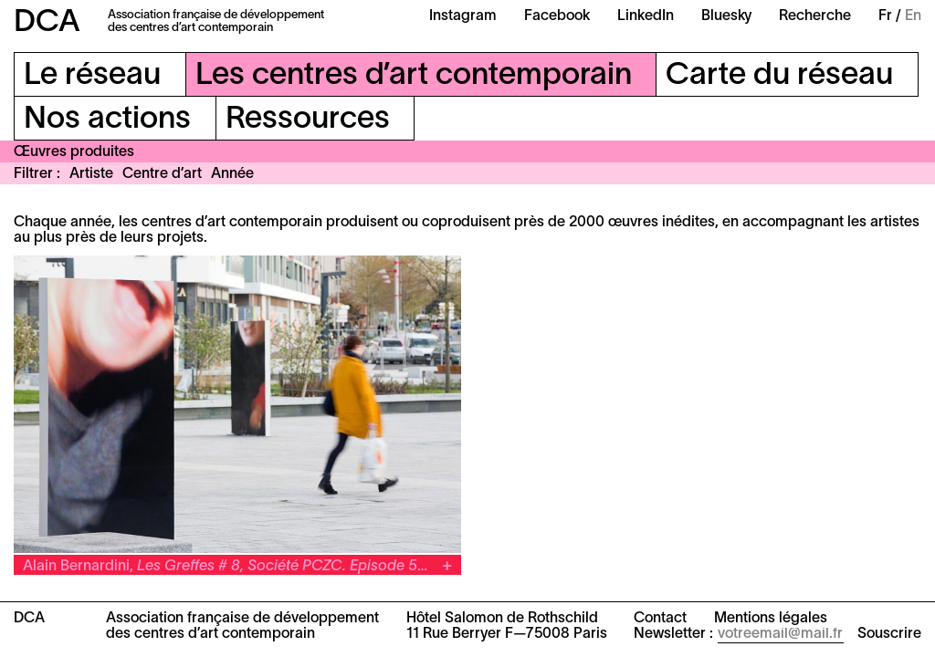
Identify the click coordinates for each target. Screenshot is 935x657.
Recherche (815, 16)
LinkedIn (645, 16)
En (913, 16)
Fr (885, 16)
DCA (47, 23)
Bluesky (726, 16)
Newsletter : (673, 634)
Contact (660, 618)
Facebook (557, 16)
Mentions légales (770, 618)
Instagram (463, 16)
